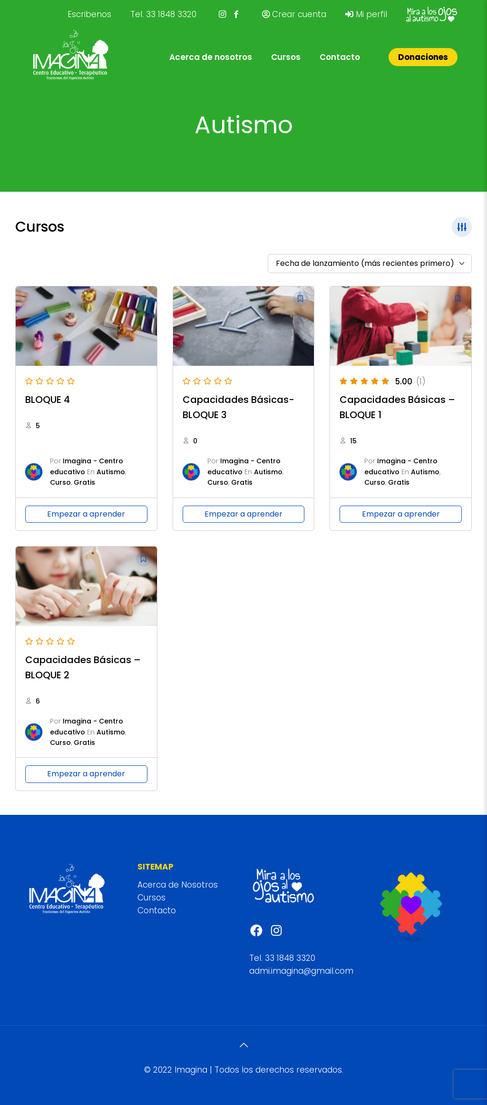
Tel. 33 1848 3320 (163, 14)
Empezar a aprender (86, 513)
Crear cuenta (294, 14)
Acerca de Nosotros (177, 884)
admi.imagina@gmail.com (301, 971)
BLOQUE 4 (47, 399)
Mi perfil (366, 14)
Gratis (84, 482)
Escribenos (89, 14)
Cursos (151, 897)
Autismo (111, 472)
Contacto (156, 910)
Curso (60, 482)
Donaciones (423, 57)
